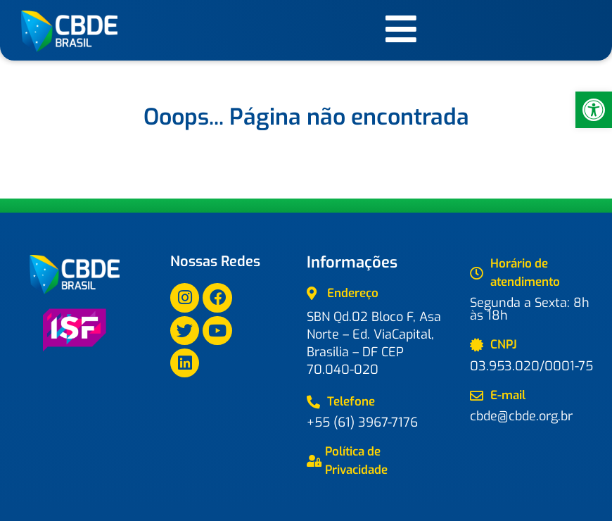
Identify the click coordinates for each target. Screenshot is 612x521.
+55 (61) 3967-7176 (362, 422)
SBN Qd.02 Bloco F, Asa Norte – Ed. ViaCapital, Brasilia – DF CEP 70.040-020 (374, 343)
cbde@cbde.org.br (521, 416)
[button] (593, 110)
